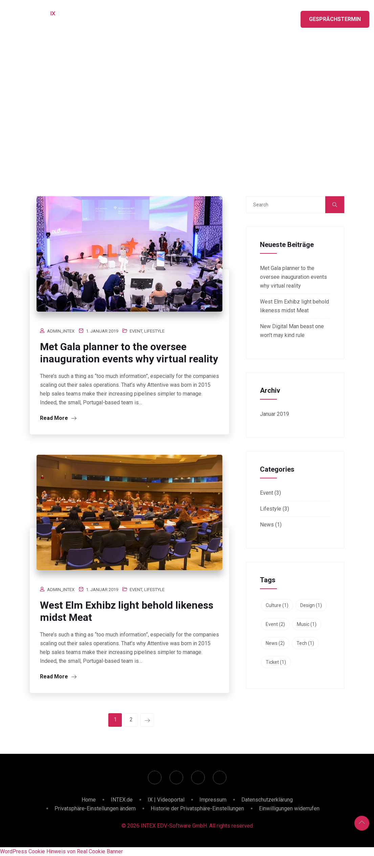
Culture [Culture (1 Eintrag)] (277, 605)
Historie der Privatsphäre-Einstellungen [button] (197, 808)
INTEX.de (122, 799)
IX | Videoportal (166, 799)
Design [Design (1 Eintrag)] (311, 605)
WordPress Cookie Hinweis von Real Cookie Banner (61, 851)
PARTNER (228, 17)
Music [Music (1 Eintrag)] (306, 624)
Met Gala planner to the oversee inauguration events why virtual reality (129, 353)
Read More (58, 418)
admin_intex (60, 331)
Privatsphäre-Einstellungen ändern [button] (95, 808)
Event (136, 331)
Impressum (212, 799)
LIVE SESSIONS (187, 17)
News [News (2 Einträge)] (275, 643)
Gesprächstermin (335, 19)
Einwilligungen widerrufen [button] (289, 808)
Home (89, 799)
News (267, 524)
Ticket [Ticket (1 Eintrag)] (276, 662)
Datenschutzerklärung (267, 799)
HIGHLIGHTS (143, 17)
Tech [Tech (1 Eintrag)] (305, 643)
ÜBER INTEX (265, 17)
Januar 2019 (274, 414)
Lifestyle (154, 331)
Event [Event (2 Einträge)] (275, 624)
